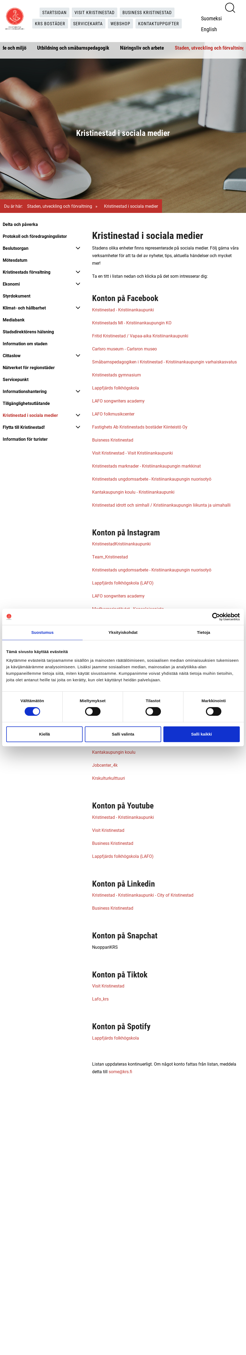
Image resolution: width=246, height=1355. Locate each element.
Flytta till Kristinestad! (24, 427)
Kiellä (44, 734)
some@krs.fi (120, 1071)
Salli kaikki (201, 734)
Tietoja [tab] (203, 632)
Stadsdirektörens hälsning (28, 331)
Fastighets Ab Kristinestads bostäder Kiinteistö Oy (139, 427)
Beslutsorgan (15, 248)
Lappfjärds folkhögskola (115, 388)
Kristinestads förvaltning (26, 272)
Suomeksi (211, 18)
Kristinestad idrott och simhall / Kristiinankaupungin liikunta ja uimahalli (161, 505)
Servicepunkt (15, 379)
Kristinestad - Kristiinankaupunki (123, 309)
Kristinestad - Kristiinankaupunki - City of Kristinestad (142, 895)
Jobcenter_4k (105, 765)
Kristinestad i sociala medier (30, 415)
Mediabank (14, 319)
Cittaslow (12, 355)
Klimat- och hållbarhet (24, 308)
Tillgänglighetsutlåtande (26, 403)
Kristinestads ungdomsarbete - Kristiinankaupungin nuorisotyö (151, 479)
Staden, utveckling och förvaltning (210, 47)
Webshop (120, 23)
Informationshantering (25, 391)
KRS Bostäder (50, 23)
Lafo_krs (100, 999)
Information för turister (25, 439)
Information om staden (25, 343)
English (209, 29)
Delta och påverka (20, 224)
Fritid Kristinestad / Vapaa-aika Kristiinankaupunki (140, 335)
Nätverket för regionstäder (29, 367)
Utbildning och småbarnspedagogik (73, 47)
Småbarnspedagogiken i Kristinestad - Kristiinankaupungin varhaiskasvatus (164, 362)
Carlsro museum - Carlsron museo (124, 348)
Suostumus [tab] (42, 632)
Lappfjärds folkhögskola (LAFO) (123, 583)
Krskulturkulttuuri (108, 778)
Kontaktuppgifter (158, 23)
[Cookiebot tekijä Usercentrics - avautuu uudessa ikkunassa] (216, 617)
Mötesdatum (15, 260)
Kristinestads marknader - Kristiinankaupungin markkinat (146, 466)
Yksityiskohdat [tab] (122, 632)
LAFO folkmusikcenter (113, 414)
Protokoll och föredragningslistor (35, 236)
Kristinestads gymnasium (116, 375)
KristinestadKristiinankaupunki (121, 544)
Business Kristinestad (147, 12)
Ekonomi (11, 284)
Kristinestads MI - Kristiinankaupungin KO (131, 322)
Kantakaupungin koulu (113, 752)
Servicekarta (88, 23)
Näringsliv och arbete (142, 47)
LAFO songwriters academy (118, 401)
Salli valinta (123, 734)
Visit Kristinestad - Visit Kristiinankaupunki (132, 453)
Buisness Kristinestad (112, 440)
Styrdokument (16, 296)
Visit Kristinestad (95, 12)
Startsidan (54, 12)
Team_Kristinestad (110, 557)
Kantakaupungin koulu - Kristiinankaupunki (133, 492)
